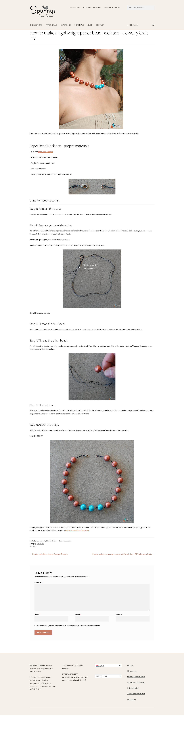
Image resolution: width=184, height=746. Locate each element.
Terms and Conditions (136, 693)
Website (119, 614)
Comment (39, 582)
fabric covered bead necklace (77, 530)
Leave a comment (65, 541)
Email (78, 614)
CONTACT (100, 25)
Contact (130, 665)
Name (37, 614)
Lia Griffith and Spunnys (112, 7)
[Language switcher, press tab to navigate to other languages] (108, 665)
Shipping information (136, 677)
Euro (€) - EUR (101, 676)
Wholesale (131, 699)
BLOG (90, 25)
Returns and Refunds (135, 682)
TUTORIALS (79, 25)
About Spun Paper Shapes (92, 7)
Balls (34, 546)
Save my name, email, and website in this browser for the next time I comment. (68, 625)
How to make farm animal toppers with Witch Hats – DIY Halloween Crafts (122, 554)
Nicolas (54, 541)
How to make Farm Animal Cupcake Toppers (50, 554)
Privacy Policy (132, 688)
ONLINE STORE (36, 25)
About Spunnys (75, 7)
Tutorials (40, 544)
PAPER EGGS (65, 25)
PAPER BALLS (51, 25)
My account (131, 671)
